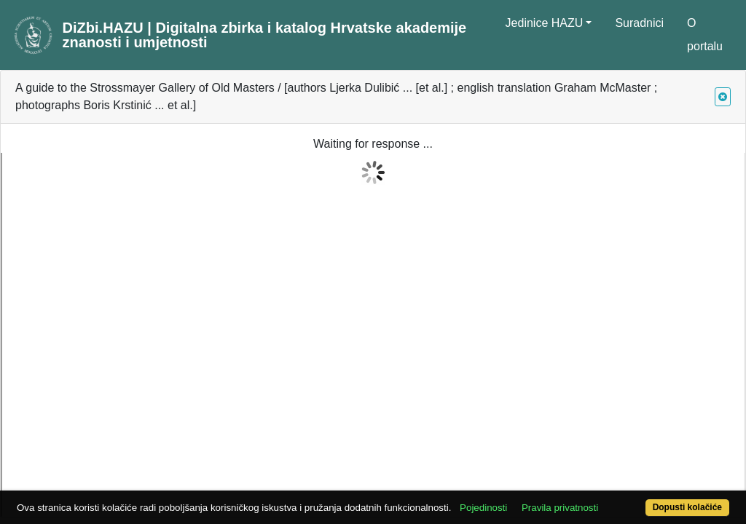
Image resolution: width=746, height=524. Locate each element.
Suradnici (639, 23)
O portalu (705, 34)
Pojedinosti (520, 482)
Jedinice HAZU (545, 23)
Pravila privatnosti (597, 482)
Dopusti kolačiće (646, 499)
